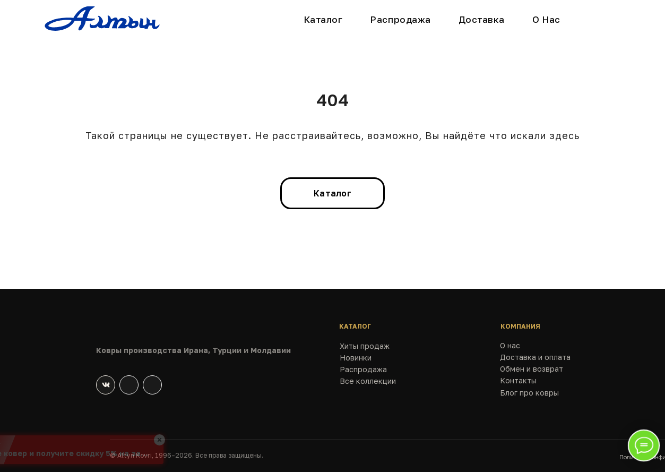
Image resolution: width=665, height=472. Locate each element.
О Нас (546, 19)
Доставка (482, 19)
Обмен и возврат (531, 368)
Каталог (323, 19)
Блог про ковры (529, 392)
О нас (510, 345)
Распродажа (400, 19)
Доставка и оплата (535, 357)
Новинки (356, 357)
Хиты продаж (365, 345)
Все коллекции (368, 380)
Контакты (518, 380)
